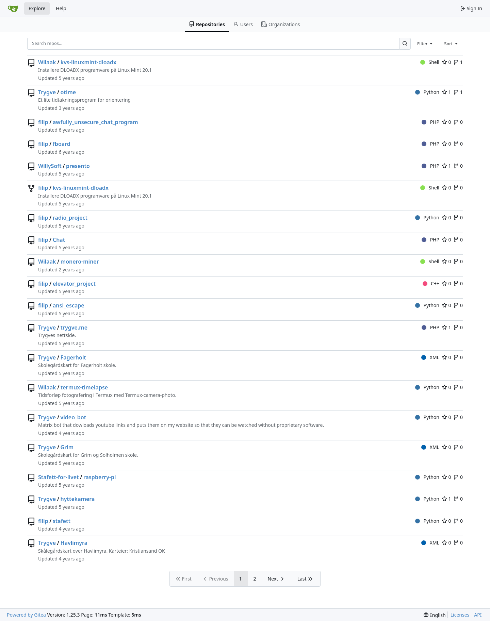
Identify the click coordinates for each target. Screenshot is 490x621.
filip (43, 122)
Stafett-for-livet (58, 477)
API (477, 614)
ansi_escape (68, 305)
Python (427, 92)
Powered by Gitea (26, 614)
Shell (429, 62)
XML (430, 357)
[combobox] (425, 43)
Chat (59, 239)
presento (78, 166)
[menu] (435, 615)
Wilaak (47, 62)
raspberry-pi (99, 477)
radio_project (70, 217)
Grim (67, 447)
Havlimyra (74, 542)
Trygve (47, 92)
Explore (37, 8)
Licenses (460, 614)
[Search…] (405, 44)
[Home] (12, 8)
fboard (61, 143)
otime (68, 92)
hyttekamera (78, 499)
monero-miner (80, 261)
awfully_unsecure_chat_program (95, 122)
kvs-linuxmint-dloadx (88, 62)
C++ (431, 283)
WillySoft (50, 166)
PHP (430, 122)
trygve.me (74, 327)
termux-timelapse (84, 387)
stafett (61, 521)
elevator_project (74, 283)
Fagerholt (73, 357)
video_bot (73, 417)
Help (61, 8)
